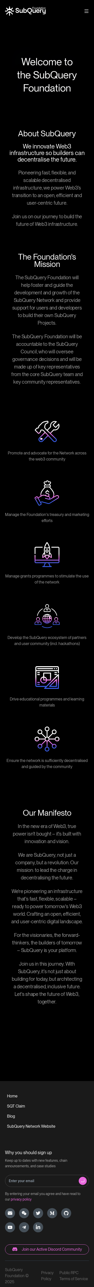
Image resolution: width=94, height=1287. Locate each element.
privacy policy (21, 1199)
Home (12, 1096)
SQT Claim (16, 1106)
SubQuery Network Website (31, 1126)
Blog (11, 1116)
